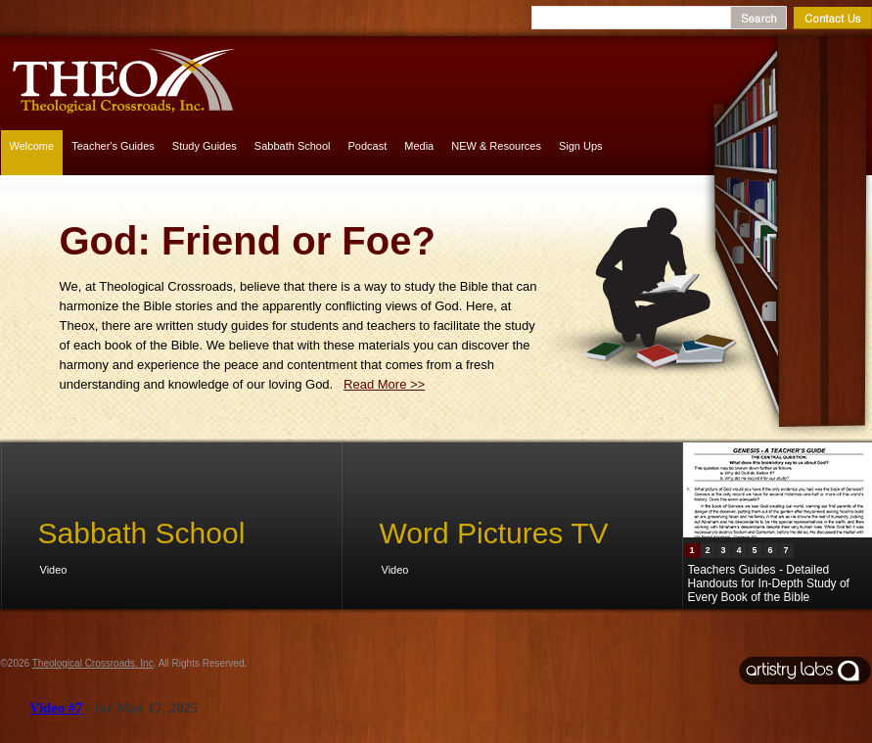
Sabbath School (292, 146)
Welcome (32, 146)
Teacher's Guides (113, 146)
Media (419, 146)
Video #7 (55, 708)
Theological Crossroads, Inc (93, 663)
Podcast (368, 146)
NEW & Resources (496, 146)
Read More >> (384, 384)
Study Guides (204, 146)
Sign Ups (581, 146)
